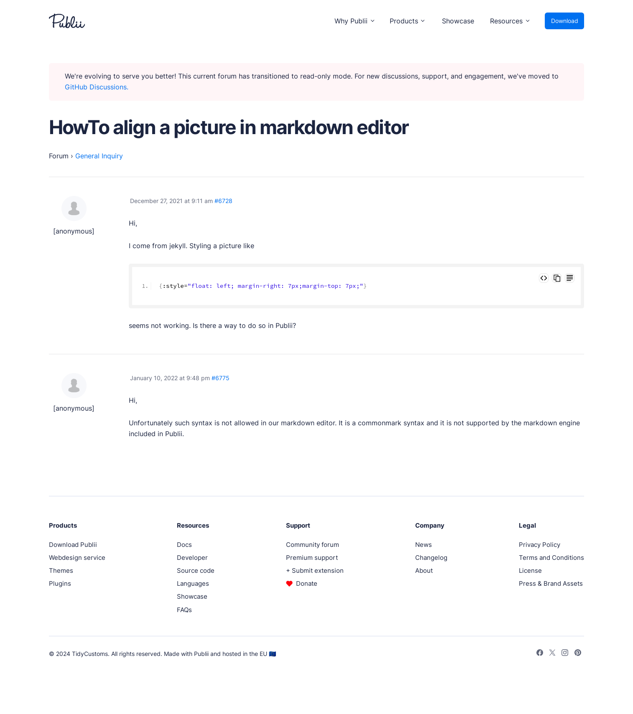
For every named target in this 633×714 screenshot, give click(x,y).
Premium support (312, 558)
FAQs (184, 610)
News (423, 545)
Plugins (60, 583)
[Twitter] (552, 653)
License (530, 570)
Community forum (312, 545)
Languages (193, 583)
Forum (59, 156)
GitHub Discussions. (96, 87)
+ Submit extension (315, 570)
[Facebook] (539, 653)
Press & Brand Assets (551, 583)
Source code (195, 570)
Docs (184, 545)
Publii (201, 653)
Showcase (458, 21)
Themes (61, 570)
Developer (192, 558)
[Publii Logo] (67, 20)
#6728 (223, 200)
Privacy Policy (539, 545)
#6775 (221, 377)
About (424, 570)
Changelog (431, 558)
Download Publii (73, 545)
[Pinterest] (577, 653)
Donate (306, 583)
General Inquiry (99, 156)
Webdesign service (77, 558)
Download (564, 20)
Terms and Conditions (551, 558)
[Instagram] (565, 653)
